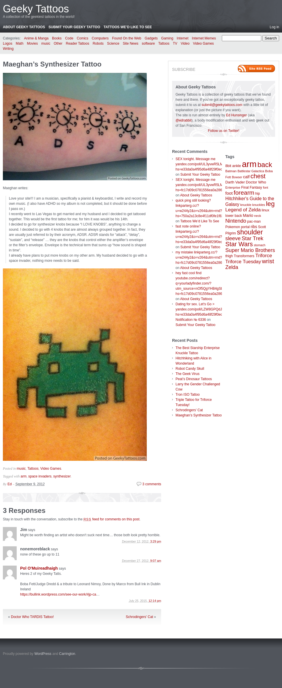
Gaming (167, 38)
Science (113, 43)
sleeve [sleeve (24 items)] (233, 238)
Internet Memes (204, 38)
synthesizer (62, 476)
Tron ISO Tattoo (188, 395)
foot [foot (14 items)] (229, 193)
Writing (8, 49)
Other (58, 43)
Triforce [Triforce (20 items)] (263, 255)
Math (20, 43)
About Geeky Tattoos (24, 27)
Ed (9, 484)
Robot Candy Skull (190, 369)
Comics (82, 38)
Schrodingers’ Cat (139, 617)
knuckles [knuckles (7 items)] (258, 204)
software (148, 43)
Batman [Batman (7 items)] (231, 171)
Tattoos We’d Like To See (128, 27)
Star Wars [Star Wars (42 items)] (239, 244)
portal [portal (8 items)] (245, 227)
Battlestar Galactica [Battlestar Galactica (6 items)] (251, 171)
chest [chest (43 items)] (257, 176)
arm (24, 476)
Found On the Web (126, 38)
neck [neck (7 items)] (257, 215)
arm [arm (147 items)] (249, 164)
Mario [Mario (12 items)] (248, 215)
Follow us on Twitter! (223, 131)
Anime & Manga (36, 38)
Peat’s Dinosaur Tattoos (194, 379)
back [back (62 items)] (265, 164)
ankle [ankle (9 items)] (236, 166)
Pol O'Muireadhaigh (39, 568)
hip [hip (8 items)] (257, 194)
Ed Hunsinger (236, 115)
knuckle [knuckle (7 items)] (245, 204)
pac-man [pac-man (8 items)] (254, 221)
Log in (274, 27)
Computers (100, 38)
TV (175, 43)
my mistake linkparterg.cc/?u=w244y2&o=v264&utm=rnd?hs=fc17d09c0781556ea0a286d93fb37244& (209, 257)
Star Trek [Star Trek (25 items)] (252, 238)
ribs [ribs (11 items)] (254, 226)
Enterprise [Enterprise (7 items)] (232, 187)
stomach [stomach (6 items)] (259, 245)
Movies (32, 43)
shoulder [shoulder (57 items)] (250, 232)
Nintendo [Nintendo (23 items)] (235, 221)
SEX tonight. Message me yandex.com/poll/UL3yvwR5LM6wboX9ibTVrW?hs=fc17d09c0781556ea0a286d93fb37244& (212, 185)
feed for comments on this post (111, 519)
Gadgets (151, 38)
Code (69, 38)
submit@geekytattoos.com (222, 105)
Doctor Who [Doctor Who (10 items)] (256, 182)
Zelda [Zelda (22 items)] (231, 267)
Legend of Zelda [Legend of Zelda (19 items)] (243, 210)
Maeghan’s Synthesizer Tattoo (52, 64)
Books (57, 38)
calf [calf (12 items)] (246, 177)
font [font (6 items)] (265, 187)
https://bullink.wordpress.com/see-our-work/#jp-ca (58, 594)
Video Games (203, 43)
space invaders (40, 476)
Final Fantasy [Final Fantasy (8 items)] (251, 187)
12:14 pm (154, 600)
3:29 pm (155, 541)
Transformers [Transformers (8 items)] (244, 256)
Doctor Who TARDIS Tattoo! (32, 617)
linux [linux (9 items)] (265, 210)
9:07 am (155, 560)
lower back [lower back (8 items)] (233, 216)
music (45, 43)
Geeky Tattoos (36, 9)
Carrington (67, 654)
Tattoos (163, 43)
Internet (182, 38)
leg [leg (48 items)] (270, 203)
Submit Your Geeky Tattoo (74, 27)
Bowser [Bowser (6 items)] (237, 177)
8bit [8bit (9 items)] (228, 166)
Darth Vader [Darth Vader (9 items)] (235, 182)
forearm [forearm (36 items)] (244, 192)
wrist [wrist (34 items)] (268, 261)
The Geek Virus (187, 374)
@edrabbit (184, 120)
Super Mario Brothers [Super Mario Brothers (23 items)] (250, 250)
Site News (130, 43)
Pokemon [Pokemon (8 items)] (232, 227)
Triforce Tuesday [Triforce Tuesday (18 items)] (243, 261)
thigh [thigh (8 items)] (229, 256)
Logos (7, 43)
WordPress (42, 654)
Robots (98, 43)
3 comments (151, 484)
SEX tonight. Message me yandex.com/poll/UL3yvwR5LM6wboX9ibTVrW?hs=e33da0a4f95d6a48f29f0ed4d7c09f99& (212, 164)
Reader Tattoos (77, 43)
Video (185, 43)
